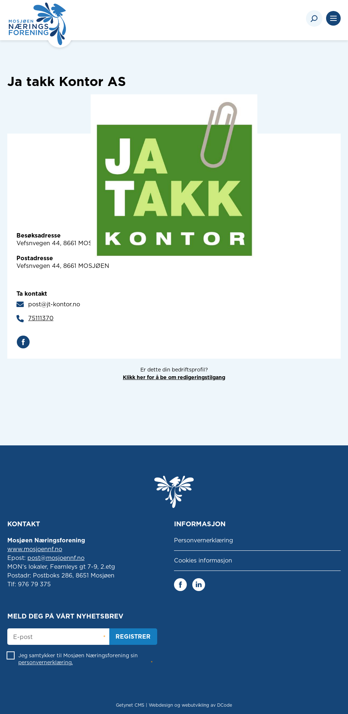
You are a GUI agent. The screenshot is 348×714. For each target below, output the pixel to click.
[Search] (314, 18)
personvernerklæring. (45, 662)
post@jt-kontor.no (54, 304)
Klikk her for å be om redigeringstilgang (174, 377)
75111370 (40, 318)
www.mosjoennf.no (34, 549)
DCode (224, 705)
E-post (23, 637)
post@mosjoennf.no (55, 557)
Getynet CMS (130, 705)
